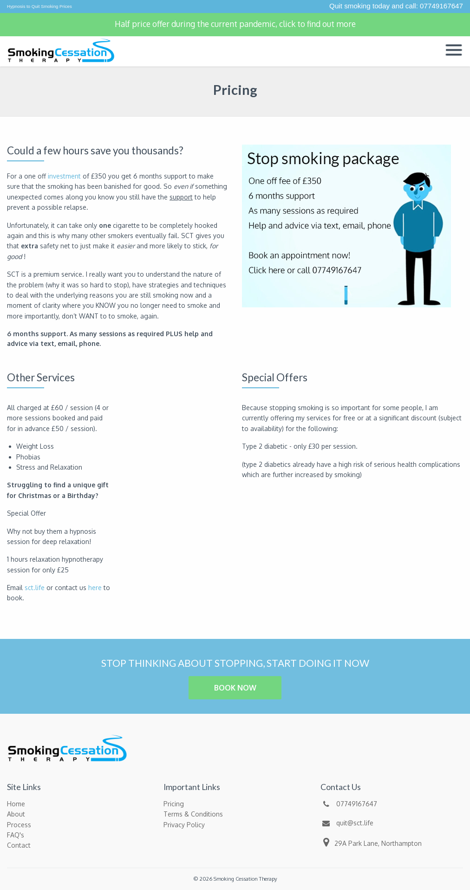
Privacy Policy (184, 825)
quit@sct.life (346, 823)
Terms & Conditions (193, 814)
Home (16, 804)
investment (64, 176)
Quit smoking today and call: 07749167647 (396, 6)
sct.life (35, 587)
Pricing (173, 804)
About (16, 814)
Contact (19, 845)
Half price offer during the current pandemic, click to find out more (235, 24)
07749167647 (348, 804)
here (95, 587)
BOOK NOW (235, 687)
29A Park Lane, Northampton (371, 842)
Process (19, 825)
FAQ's (15, 835)
